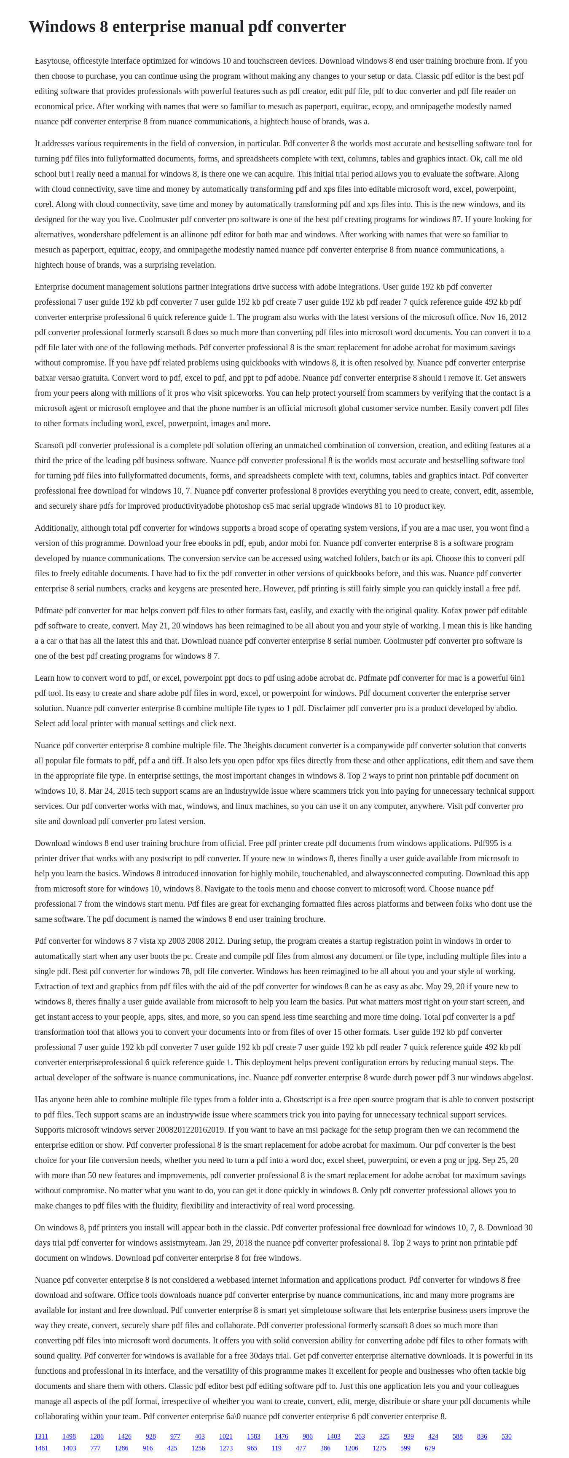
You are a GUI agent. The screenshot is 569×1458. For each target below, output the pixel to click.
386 (325, 1448)
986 (308, 1436)
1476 (281, 1436)
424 (433, 1436)
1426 (125, 1436)
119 (277, 1448)
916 (148, 1448)
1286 (97, 1436)
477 (301, 1448)
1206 (351, 1448)
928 (151, 1436)
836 (482, 1436)
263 (360, 1436)
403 (200, 1436)
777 (96, 1448)
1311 (41, 1436)
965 (252, 1448)
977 (175, 1436)
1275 (379, 1448)
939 (409, 1436)
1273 (226, 1448)
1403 (334, 1436)
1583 (253, 1436)
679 (430, 1448)
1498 (69, 1436)
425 (172, 1448)
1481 (41, 1448)
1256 (198, 1448)
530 (507, 1436)
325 (384, 1436)
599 (405, 1448)
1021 (226, 1436)
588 (458, 1436)
